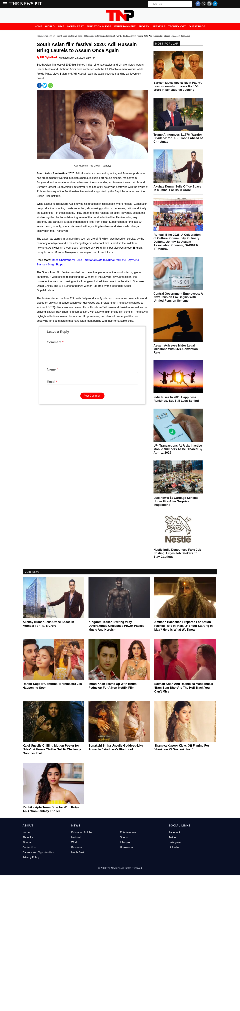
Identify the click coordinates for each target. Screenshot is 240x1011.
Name (52, 373)
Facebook (174, 832)
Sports (143, 26)
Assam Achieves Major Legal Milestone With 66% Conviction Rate (176, 349)
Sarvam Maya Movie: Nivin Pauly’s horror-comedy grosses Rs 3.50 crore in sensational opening (178, 86)
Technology (177, 26)
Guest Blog (197, 26)
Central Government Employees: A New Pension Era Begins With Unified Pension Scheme (178, 297)
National (76, 837)
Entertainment (125, 26)
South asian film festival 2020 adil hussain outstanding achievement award (89, 36)
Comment (55, 342)
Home (38, 26)
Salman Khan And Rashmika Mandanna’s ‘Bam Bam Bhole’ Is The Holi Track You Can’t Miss (183, 687)
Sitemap (27, 842)
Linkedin (174, 847)
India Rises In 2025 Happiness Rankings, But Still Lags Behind (176, 399)
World (50, 26)
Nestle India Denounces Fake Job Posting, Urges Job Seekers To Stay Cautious (177, 553)
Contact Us (29, 847)
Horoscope (126, 847)
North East (75, 26)
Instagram (175, 842)
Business (76, 847)
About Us (28, 837)
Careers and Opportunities (38, 852)
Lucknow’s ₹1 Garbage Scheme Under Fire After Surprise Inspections (176, 501)
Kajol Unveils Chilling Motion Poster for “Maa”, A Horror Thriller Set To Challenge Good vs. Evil (52, 749)
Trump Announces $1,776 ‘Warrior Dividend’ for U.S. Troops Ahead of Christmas (178, 138)
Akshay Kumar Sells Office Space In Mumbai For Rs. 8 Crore (177, 188)
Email (52, 386)
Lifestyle (158, 26)
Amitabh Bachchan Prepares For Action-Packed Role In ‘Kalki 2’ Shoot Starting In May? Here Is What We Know (183, 625)
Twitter (173, 837)
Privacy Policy (30, 857)
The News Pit (26, 3)
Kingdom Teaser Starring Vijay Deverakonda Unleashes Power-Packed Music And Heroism (116, 625)
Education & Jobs (99, 26)
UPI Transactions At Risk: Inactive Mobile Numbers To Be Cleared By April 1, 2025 (178, 449)
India (61, 26)
